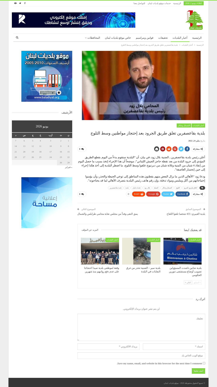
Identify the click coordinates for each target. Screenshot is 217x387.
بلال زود (147, 187)
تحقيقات (163, 37)
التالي (188, 281)
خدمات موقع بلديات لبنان (159, 3)
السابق (197, 281)
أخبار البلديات (180, 37)
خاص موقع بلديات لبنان (118, 37)
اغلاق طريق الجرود (190, 187)
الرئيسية (177, 3)
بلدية (127, 187)
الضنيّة (156, 187)
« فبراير (68, 167)
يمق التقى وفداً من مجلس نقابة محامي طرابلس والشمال (107, 212)
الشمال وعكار (184, 125)
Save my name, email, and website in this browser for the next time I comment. (159, 362)
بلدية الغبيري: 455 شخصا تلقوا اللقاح (186, 212)
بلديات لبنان (137, 187)
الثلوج (178, 187)
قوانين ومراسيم (144, 37)
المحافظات (93, 37)
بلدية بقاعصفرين (116, 187)
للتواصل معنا (139, 3)
